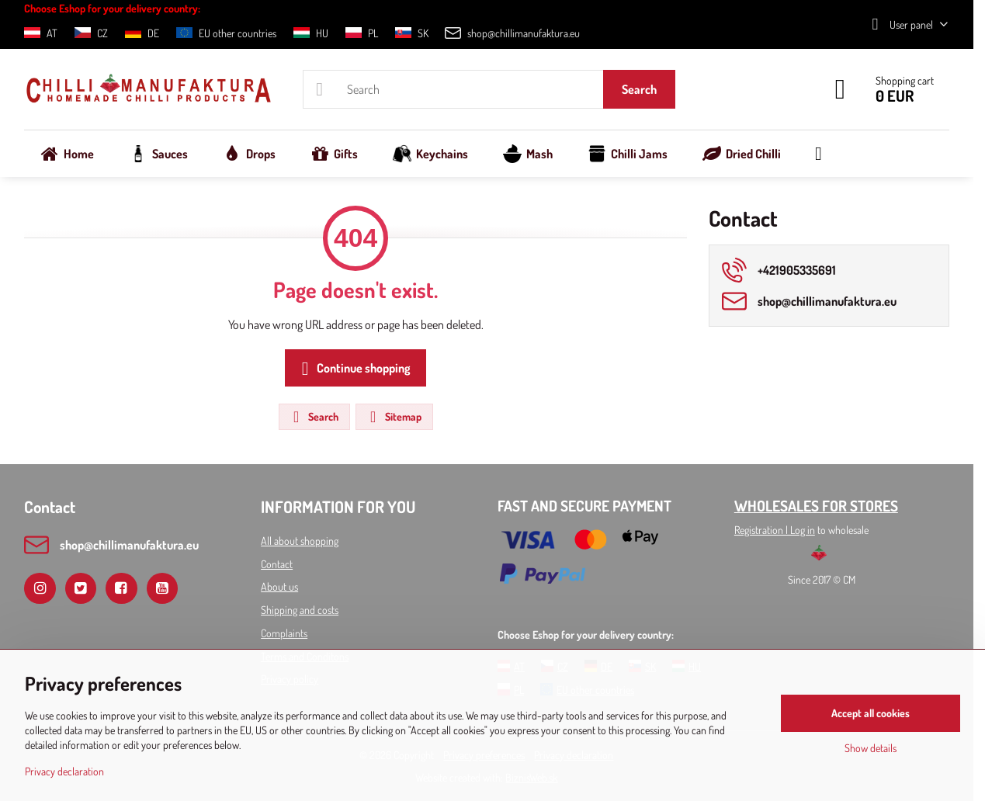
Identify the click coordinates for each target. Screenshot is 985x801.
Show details (871, 747)
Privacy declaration (64, 771)
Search (639, 89)
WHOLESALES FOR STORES (816, 505)
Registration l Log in (774, 529)
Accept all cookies (870, 713)
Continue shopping (353, 368)
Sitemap (393, 417)
